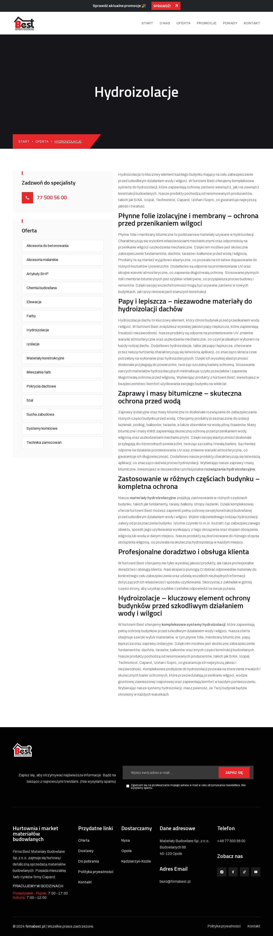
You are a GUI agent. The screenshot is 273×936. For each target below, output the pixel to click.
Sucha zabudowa (40, 414)
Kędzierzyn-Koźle (136, 861)
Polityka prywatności (95, 872)
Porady (230, 23)
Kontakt (252, 23)
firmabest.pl (35, 926)
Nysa (125, 840)
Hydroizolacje (38, 330)
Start (147, 23)
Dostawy (85, 851)
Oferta (183, 23)
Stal (30, 400)
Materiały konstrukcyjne (45, 358)
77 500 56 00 (52, 197)
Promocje (207, 23)
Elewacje (34, 302)
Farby (31, 316)
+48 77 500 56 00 (231, 841)
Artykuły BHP (38, 274)
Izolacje (33, 344)
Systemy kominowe (42, 428)
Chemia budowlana (42, 288)
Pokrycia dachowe (41, 386)
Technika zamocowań (44, 442)
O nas (165, 23)
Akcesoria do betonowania (47, 246)
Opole (126, 851)
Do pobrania (88, 861)
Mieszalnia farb (39, 372)
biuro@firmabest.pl (175, 881)
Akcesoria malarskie (42, 260)
